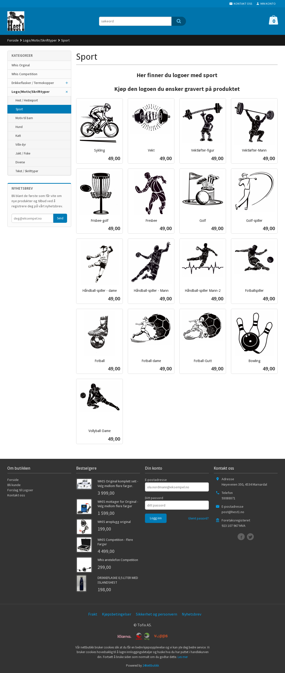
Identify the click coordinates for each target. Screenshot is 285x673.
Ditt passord (154, 498)
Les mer (183, 657)
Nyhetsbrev (191, 614)
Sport (19, 109)
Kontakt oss (16, 495)
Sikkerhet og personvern (156, 614)
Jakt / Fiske (22, 153)
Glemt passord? (198, 518)
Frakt (92, 614)
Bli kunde (14, 485)
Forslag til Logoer (20, 490)
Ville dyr (20, 144)
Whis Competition (24, 74)
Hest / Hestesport (26, 100)
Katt (18, 136)
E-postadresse (156, 479)
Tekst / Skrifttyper (26, 171)
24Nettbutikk (150, 665)
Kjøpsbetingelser (116, 614)
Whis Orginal (21, 65)
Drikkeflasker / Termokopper (33, 83)
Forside (13, 40)
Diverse (20, 162)
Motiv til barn (24, 118)
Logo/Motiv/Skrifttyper (31, 91)
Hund (19, 127)
